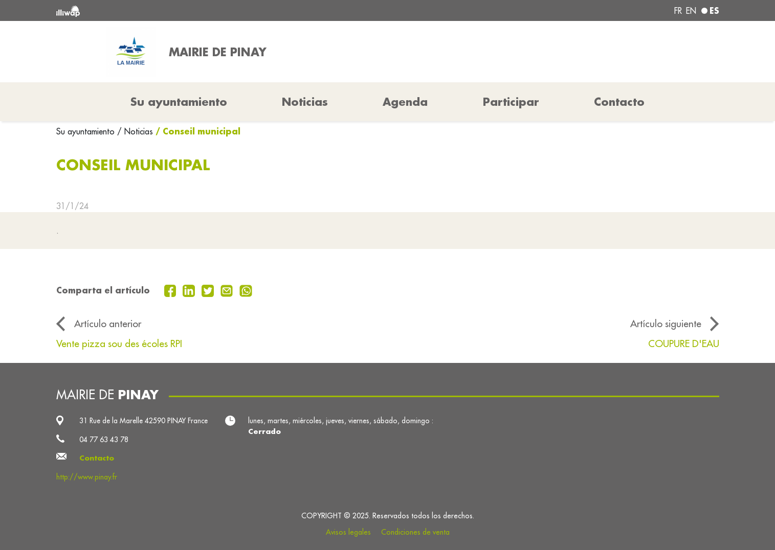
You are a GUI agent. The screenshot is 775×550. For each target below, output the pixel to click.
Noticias (305, 102)
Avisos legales (348, 532)
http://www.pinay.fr (86, 477)
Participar (511, 102)
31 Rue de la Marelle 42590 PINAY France (143, 420)
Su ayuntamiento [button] (178, 102)
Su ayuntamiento (86, 131)
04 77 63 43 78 (103, 439)
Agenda (405, 102)
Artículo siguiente (665, 323)
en (691, 11)
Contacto (619, 102)
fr (678, 11)
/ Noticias (135, 131)
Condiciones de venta (415, 532)
